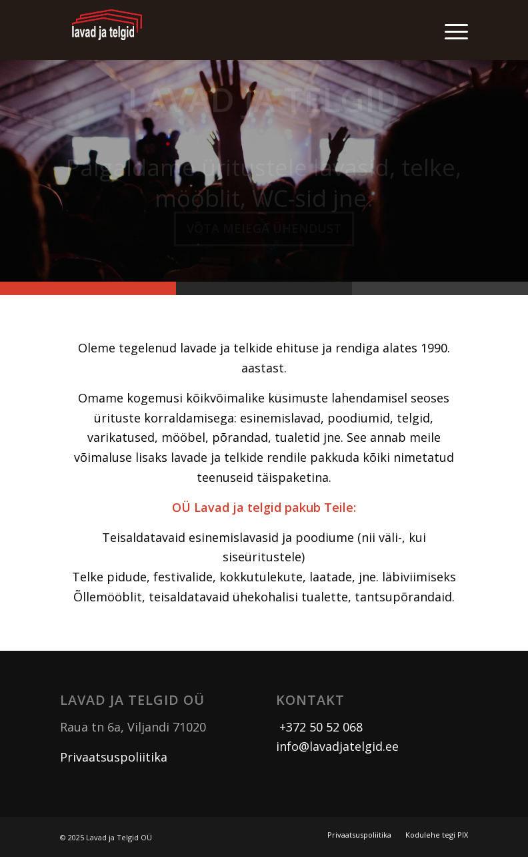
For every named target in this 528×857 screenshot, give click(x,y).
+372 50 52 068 (319, 727)
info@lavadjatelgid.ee (337, 746)
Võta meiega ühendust (264, 233)
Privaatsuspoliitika (113, 757)
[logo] (107, 30)
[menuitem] (449, 30)
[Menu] (449, 30)
